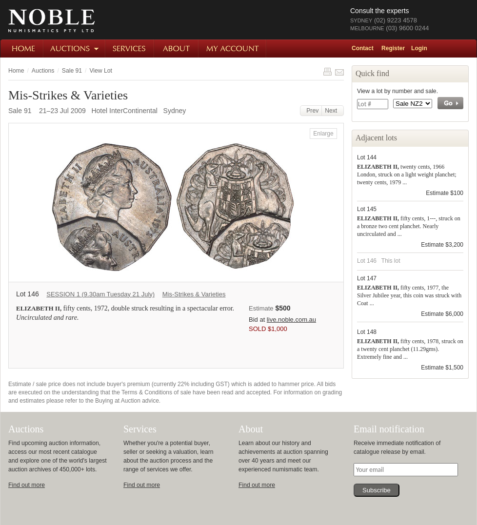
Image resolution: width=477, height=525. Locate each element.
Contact (363, 48)
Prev (311, 110)
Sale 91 (72, 70)
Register (393, 48)
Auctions (75, 48)
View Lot (100, 70)
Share (339, 71)
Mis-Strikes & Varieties (194, 294)
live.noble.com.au (291, 319)
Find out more (26, 485)
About (177, 48)
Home (22, 48)
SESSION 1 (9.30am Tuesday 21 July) (100, 294)
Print (327, 71)
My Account (233, 48)
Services (130, 48)
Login (419, 48)
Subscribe (376, 490)
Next (332, 110)
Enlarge (323, 133)
